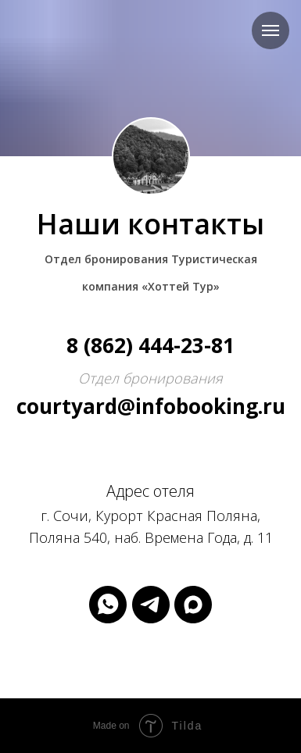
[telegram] (151, 604)
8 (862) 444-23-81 (150, 345)
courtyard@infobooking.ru (150, 406)
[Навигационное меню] (270, 30)
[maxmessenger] (193, 604)
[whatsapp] (108, 604)
